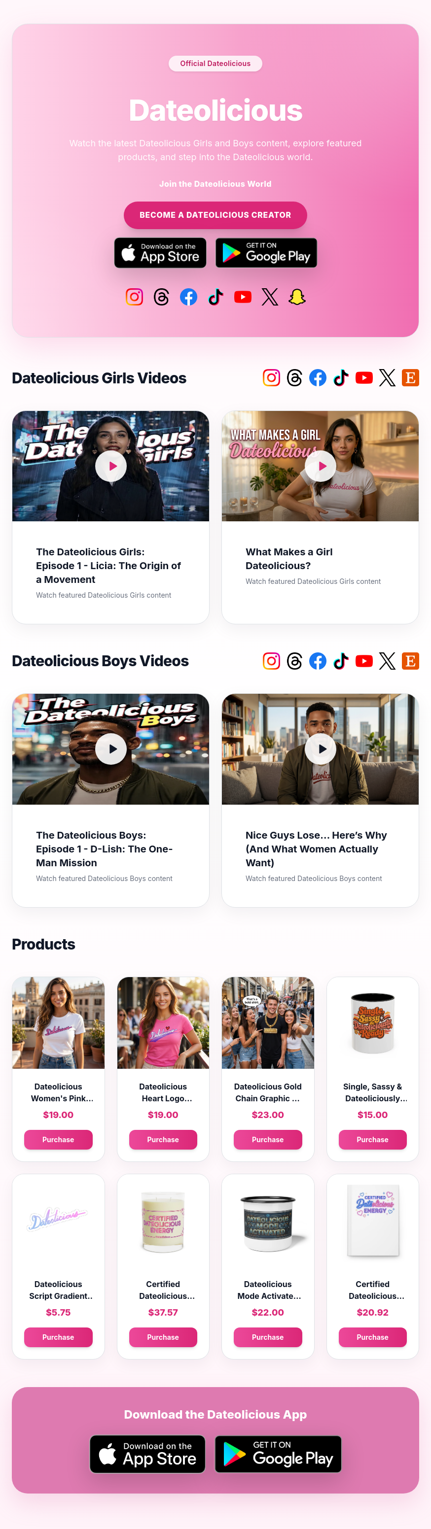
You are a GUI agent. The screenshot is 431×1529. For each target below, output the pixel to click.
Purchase (58, 1139)
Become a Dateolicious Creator (215, 215)
